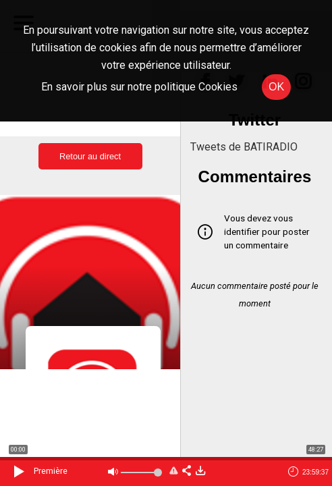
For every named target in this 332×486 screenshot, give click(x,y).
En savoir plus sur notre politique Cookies (139, 86)
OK (276, 86)
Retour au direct (90, 156)
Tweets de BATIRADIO (244, 146)
